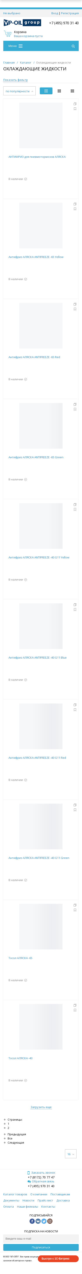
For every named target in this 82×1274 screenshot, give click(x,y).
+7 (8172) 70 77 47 (41, 1177)
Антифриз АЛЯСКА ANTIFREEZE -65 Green (36, 457)
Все (10, 1138)
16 (70, 1154)
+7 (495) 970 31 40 (64, 23)
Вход (54, 13)
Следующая (16, 1142)
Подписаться (41, 1247)
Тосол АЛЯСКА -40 (20, 1058)
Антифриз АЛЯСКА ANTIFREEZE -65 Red (34, 357)
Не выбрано (11, 13)
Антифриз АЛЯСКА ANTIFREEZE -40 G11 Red (37, 758)
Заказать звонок (41, 1172)
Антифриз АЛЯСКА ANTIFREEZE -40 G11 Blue (38, 657)
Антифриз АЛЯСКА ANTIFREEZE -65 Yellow (36, 257)
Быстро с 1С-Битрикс (56, 1258)
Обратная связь (41, 1181)
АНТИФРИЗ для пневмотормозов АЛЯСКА (37, 157)
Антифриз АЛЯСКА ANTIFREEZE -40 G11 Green (39, 858)
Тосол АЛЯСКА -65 (20, 958)
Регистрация (70, 13)
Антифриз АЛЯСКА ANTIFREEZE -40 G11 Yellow (39, 557)
